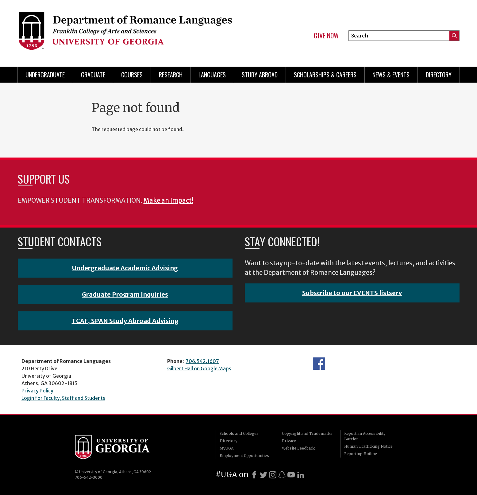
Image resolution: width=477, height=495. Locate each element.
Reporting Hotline (360, 453)
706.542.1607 (202, 361)
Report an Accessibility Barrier (365, 436)
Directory (439, 74)
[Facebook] (254, 474)
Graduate (93, 74)
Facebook (319, 363)
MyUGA (226, 448)
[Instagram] (272, 474)
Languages (212, 74)
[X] (263, 474)
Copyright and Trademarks (307, 433)
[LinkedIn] (300, 474)
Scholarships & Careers (325, 74)
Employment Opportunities (244, 455)
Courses (132, 74)
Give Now (326, 35)
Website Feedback (298, 448)
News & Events (391, 74)
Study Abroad (260, 74)
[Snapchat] (282, 474)
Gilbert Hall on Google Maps (199, 368)
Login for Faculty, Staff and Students (63, 398)
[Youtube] (291, 474)
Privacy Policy (37, 391)
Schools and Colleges (239, 433)
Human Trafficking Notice (368, 446)
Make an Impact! (168, 201)
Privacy (289, 440)
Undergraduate (45, 74)
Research (171, 74)
